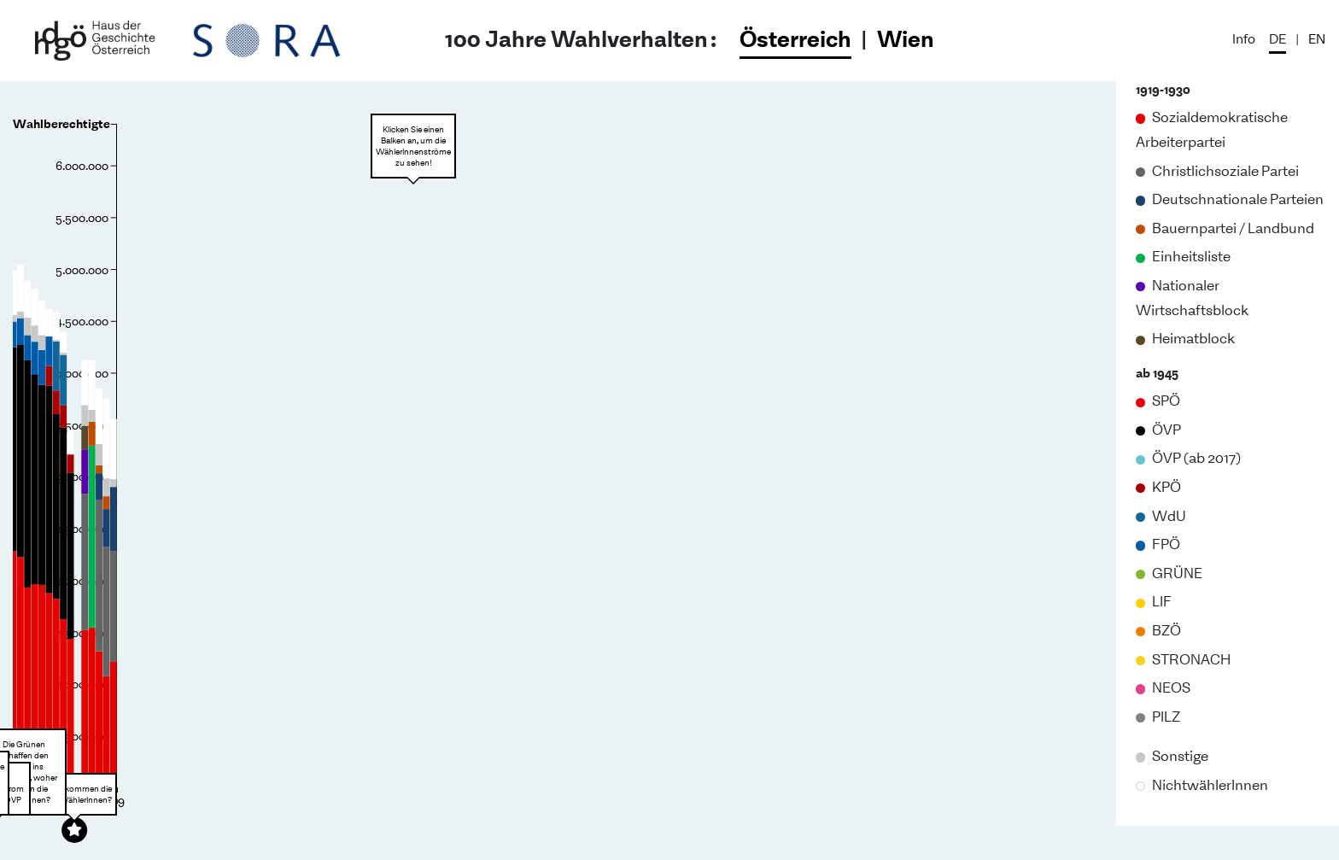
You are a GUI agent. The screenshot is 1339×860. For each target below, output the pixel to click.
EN (1316, 38)
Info (1243, 38)
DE (1277, 38)
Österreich (795, 38)
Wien (905, 38)
